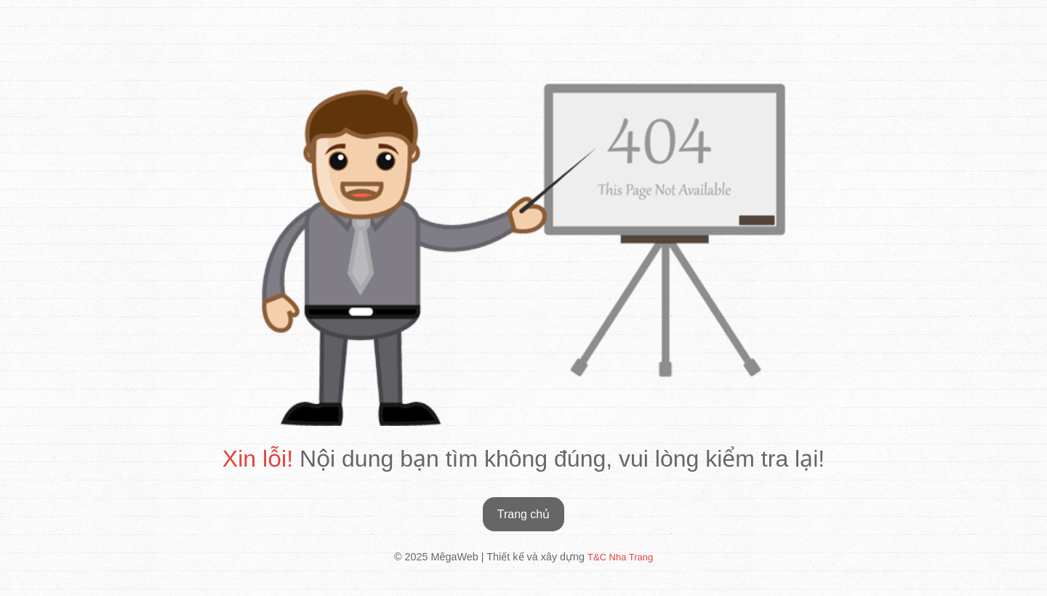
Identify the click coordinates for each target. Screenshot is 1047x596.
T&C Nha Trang (620, 557)
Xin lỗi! (257, 459)
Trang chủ (523, 514)
